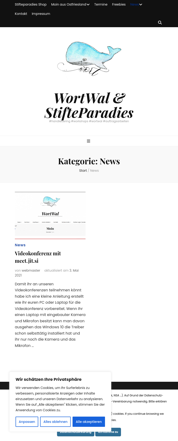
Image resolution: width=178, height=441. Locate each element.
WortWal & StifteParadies (89, 104)
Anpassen (27, 421)
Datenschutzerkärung (76, 432)
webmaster (31, 270)
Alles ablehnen (55, 421)
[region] (60, 402)
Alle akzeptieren (89, 421)
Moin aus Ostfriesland (68, 4)
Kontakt (21, 13)
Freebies (119, 4)
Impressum (41, 13)
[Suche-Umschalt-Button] (160, 23)
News (134, 4)
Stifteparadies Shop (31, 4)
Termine (101, 4)
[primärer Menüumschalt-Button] (89, 141)
